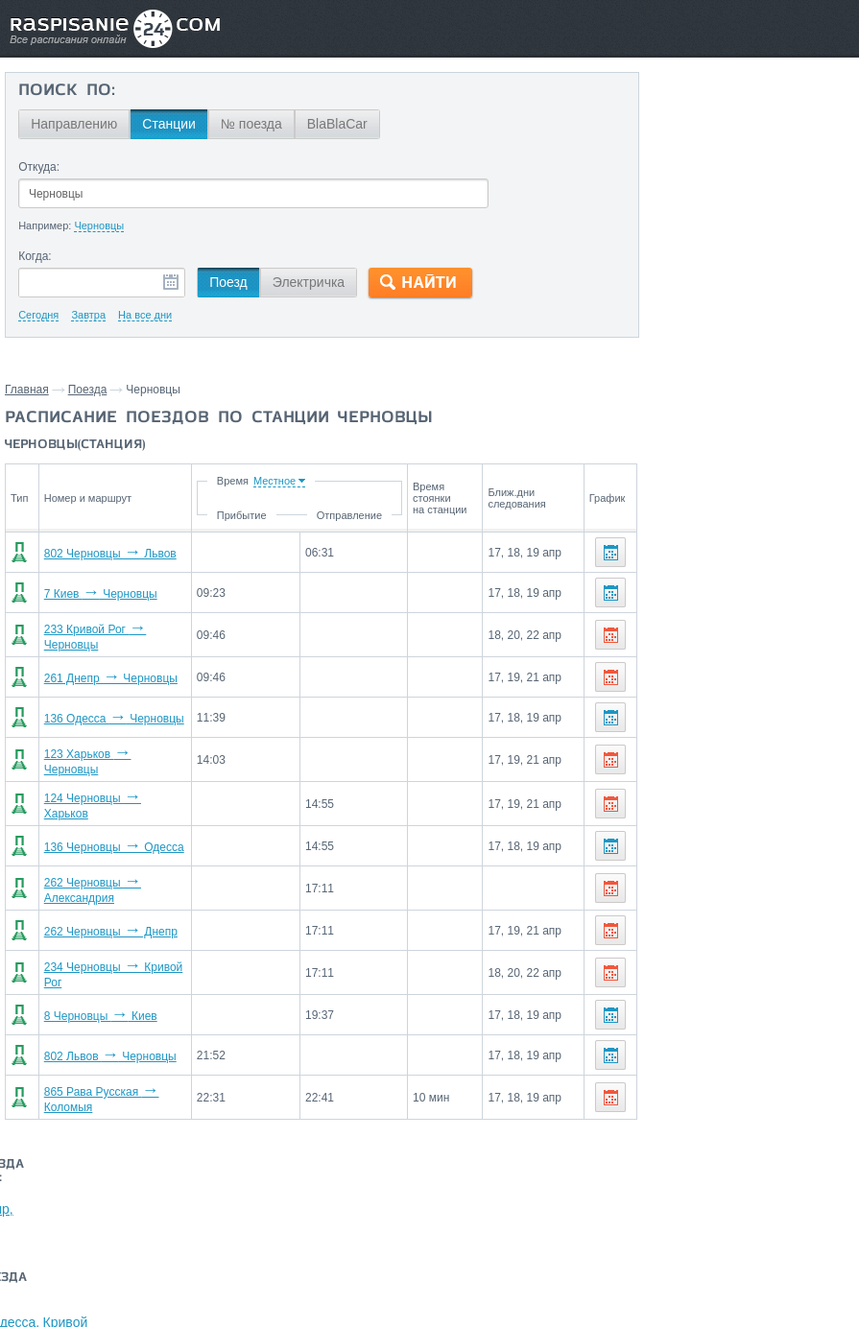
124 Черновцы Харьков (112, 795)
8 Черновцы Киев (97, 997)
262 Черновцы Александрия (125, 876)
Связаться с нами (424, 1207)
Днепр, (824, 142)
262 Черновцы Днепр (107, 916)
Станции (169, 123)
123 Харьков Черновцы (112, 755)
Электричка (308, 282)
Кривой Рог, (664, 142)
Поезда (87, 389)
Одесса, (801, 170)
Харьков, (746, 170)
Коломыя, (770, 142)
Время (258, 480)
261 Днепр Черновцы (107, 674)
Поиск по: (66, 91)
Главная (27, 389)
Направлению (74, 123)
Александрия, (671, 170)
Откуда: (39, 167)
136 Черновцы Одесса (110, 835)
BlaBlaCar (336, 123)
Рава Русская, (717, 268)
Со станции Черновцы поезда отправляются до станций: (743, 104)
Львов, (649, 268)
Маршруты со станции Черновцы (717, 339)
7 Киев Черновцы (97, 594)
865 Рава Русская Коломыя (123, 1077)
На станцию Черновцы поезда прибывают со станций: (714, 224)
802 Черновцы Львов (106, 553)
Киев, (720, 142)
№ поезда (250, 123)
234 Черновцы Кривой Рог (120, 956)
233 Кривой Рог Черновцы (120, 634)
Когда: (35, 256)
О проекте (516, 1207)
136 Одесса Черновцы (110, 715)
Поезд (228, 282)
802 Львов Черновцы (106, 1037)
